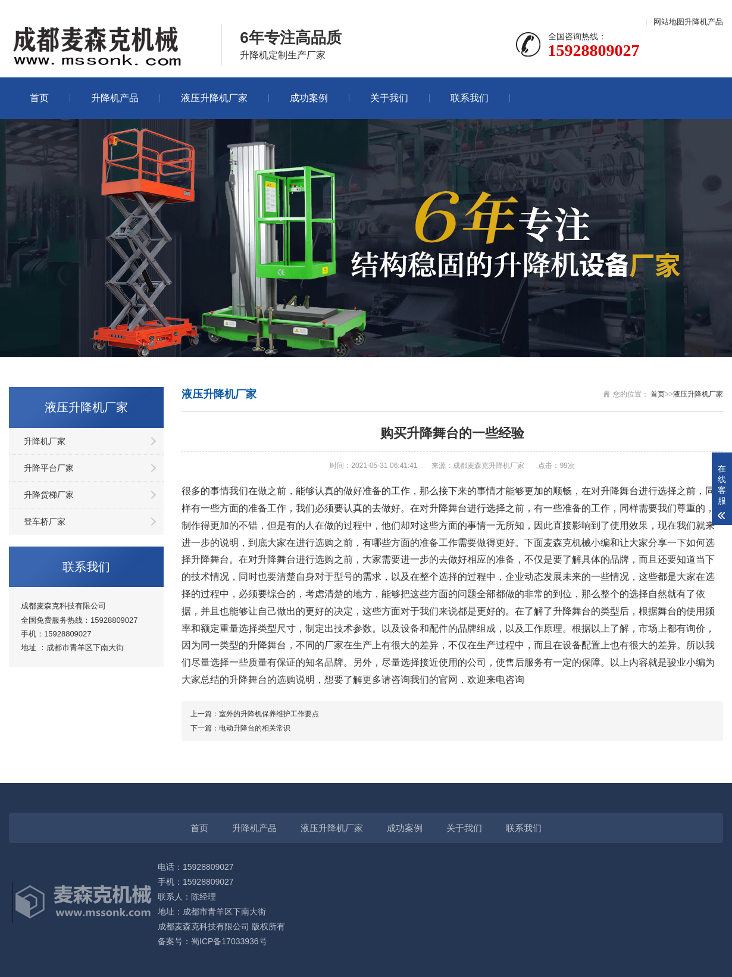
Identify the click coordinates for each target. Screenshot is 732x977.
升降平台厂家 (49, 468)
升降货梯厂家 (49, 495)
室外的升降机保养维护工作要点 (269, 714)
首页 (39, 98)
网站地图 (668, 21)
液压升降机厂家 (214, 98)
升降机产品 (703, 21)
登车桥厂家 (44, 521)
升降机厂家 (44, 441)
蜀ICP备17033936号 (229, 941)
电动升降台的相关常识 (254, 728)
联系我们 (470, 98)
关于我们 (389, 98)
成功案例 (309, 98)
